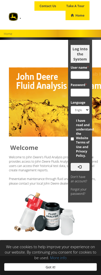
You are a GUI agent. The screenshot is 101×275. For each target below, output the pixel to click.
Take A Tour (75, 6)
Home (77, 15)
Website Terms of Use (82, 142)
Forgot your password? (78, 191)
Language (78, 102)
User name (80, 67)
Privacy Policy (81, 153)
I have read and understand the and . (84, 138)
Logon (80, 168)
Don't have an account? (79, 179)
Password (79, 85)
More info (58, 257)
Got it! (50, 267)
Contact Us (48, 6)
